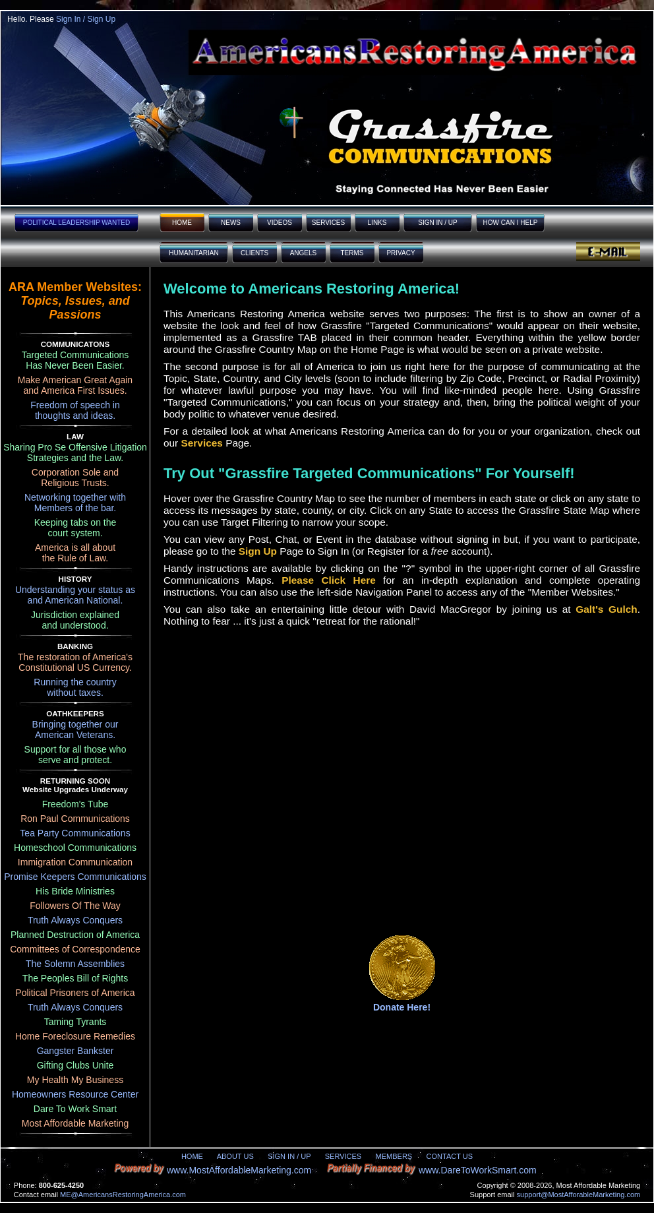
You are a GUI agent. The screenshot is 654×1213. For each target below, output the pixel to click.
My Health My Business (75, 1079)
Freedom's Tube (75, 804)
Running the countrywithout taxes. (75, 687)
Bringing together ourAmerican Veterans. (75, 729)
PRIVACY (400, 253)
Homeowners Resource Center (75, 1094)
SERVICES (328, 222)
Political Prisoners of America (74, 992)
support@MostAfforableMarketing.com (579, 1194)
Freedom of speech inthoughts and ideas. (74, 410)
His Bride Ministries (75, 891)
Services (202, 443)
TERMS (352, 253)
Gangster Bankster (75, 1050)
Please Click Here (329, 580)
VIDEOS (279, 222)
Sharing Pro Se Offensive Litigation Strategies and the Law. (75, 452)
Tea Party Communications (75, 833)
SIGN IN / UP (437, 222)
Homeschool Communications (75, 847)
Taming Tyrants (75, 1021)
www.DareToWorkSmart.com (478, 1170)
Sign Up (258, 551)
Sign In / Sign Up (85, 19)
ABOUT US (235, 1156)
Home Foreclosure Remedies (75, 1036)
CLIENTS (254, 253)
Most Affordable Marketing (75, 1123)
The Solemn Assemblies (75, 963)
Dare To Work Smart (75, 1109)
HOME (182, 222)
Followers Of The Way (75, 905)
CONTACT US (450, 1156)
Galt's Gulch (606, 609)
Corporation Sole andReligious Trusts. (75, 477)
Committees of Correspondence (75, 949)
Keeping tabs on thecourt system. (75, 527)
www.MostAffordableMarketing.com (239, 1170)
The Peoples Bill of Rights (75, 978)
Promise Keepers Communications (75, 876)
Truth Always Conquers (75, 920)
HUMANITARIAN (193, 253)
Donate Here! (402, 1007)
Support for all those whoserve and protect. (75, 754)
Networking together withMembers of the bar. (75, 502)
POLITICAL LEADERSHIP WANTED (76, 222)
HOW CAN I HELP (510, 222)
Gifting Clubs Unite (75, 1065)
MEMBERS (394, 1156)
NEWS (231, 222)
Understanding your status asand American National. (75, 595)
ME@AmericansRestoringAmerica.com (123, 1194)
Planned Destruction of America (75, 934)
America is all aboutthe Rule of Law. (75, 552)
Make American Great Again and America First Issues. (75, 385)
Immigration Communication (75, 862)
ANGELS (303, 253)
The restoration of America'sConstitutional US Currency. (75, 662)
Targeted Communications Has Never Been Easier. (75, 360)
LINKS (377, 222)
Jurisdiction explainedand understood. (75, 620)
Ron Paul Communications (75, 818)
